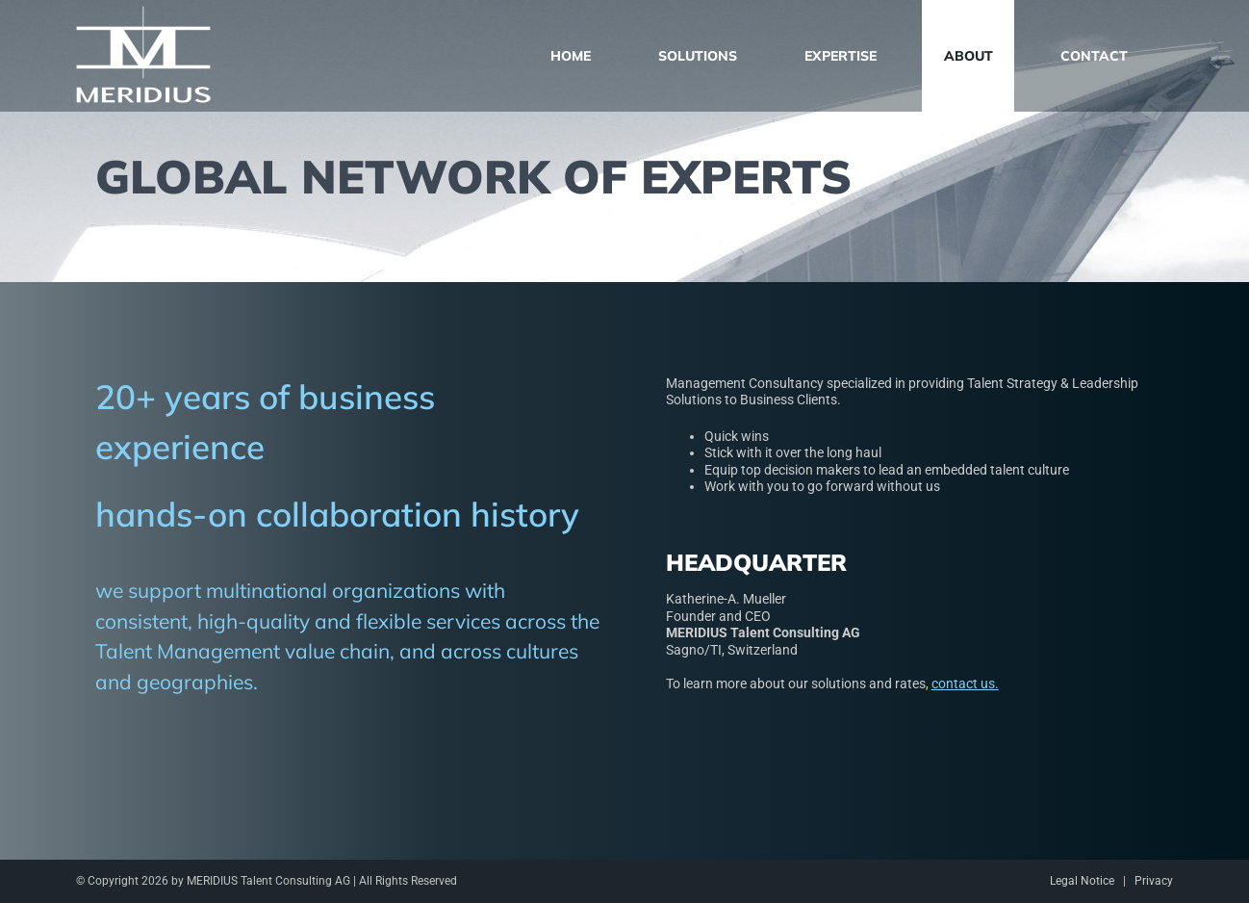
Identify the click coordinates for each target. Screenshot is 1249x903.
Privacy (1153, 881)
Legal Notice (1082, 881)
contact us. (965, 683)
